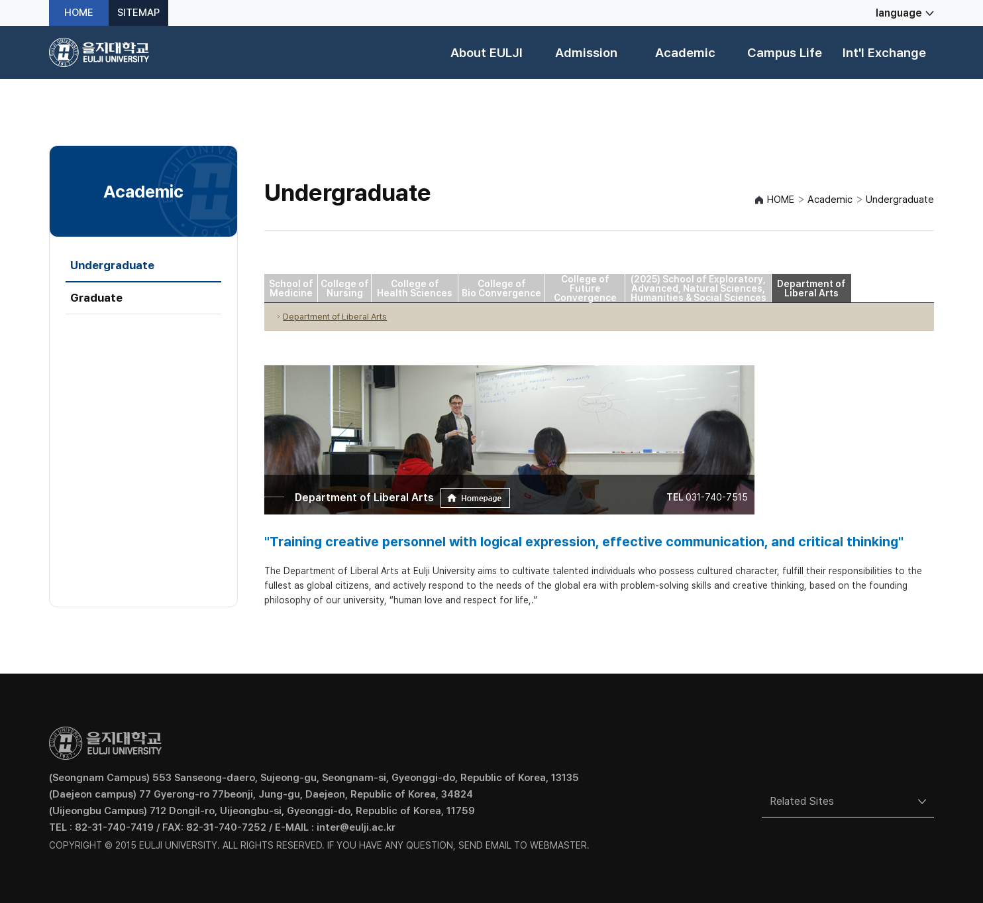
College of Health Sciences (414, 288)
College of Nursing (345, 288)
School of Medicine (291, 288)
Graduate (96, 297)
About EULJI (486, 52)
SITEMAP (138, 13)
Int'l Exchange (884, 52)
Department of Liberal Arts (811, 288)
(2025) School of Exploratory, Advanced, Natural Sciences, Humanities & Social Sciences (698, 288)
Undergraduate (112, 265)
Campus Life (784, 52)
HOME (78, 13)
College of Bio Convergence (501, 288)
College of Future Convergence (585, 288)
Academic (685, 52)
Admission (586, 52)
